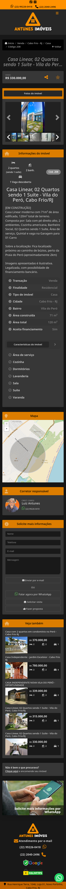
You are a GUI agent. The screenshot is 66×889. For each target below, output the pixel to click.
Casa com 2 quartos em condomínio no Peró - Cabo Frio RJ (31, 633)
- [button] (6, 428)
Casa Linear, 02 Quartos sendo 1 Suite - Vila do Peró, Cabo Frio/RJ (31, 709)
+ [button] (7, 424)
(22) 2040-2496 (47, 6)
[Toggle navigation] (57, 14)
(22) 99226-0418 (23, 6)
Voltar (56, 46)
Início (9, 43)
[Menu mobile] (33, 22)
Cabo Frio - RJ (34, 43)
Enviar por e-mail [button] (33, 580)
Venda (20, 43)
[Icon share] (31, 2)
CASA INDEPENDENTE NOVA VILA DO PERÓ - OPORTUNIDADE (30, 684)
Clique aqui (11, 771)
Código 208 (14, 46)
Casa (48, 43)
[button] (9, 117)
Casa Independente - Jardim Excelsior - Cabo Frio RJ (32, 658)
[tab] (15, 93)
